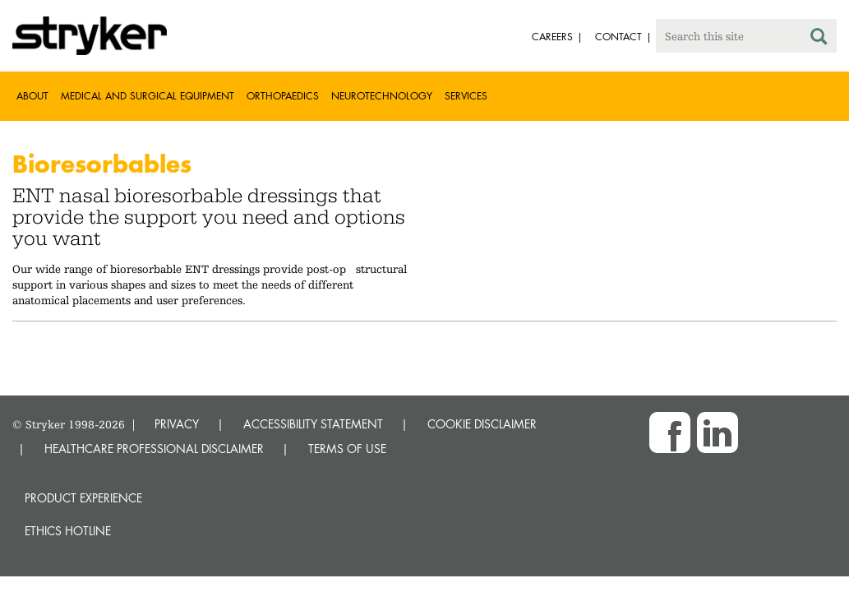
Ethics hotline (68, 531)
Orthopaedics (283, 96)
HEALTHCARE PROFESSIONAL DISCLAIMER (154, 448)
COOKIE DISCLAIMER (482, 424)
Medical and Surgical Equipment (147, 96)
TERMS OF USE (347, 448)
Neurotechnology (381, 96)
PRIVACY (177, 424)
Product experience (83, 498)
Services (466, 96)
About (32, 96)
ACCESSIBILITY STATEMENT (313, 424)
